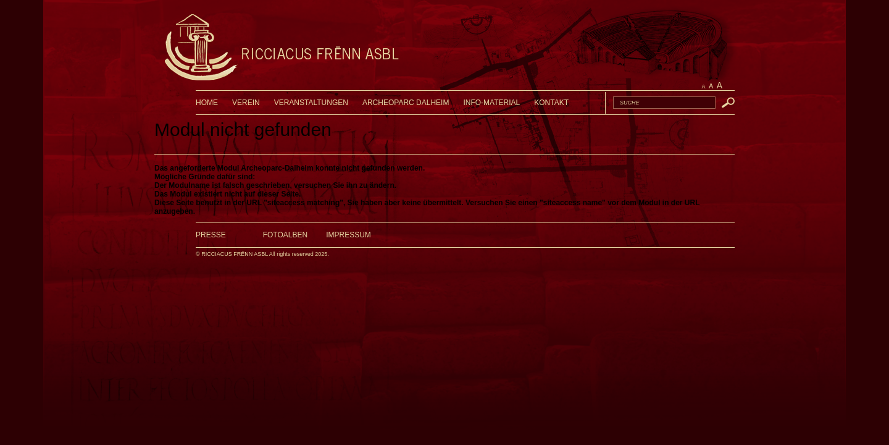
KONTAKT (551, 102)
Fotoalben (285, 235)
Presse (211, 235)
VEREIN (246, 102)
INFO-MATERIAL (491, 102)
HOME (207, 102)
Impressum (348, 235)
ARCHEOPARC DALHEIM (405, 102)
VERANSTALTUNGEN (311, 102)
